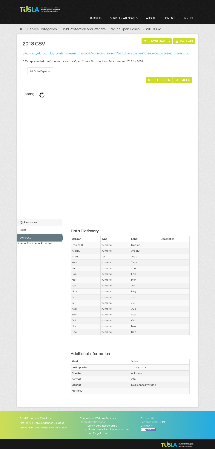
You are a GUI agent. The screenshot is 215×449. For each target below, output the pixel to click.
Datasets (95, 18)
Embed (182, 80)
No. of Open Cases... (125, 29)
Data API (184, 41)
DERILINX (160, 422)
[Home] (21, 29)
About (150, 18)
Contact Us (147, 418)
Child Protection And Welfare (84, 29)
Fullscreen (159, 80)
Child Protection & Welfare (35, 418)
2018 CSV (153, 29)
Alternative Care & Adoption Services (42, 423)
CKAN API (146, 425)
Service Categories (123, 18)
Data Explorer (40, 71)
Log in (188, 18)
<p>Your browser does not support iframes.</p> (107, 151)
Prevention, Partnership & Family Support (44, 427)
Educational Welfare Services (98, 418)
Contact (169, 18)
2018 (23, 230)
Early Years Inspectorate (102, 425)
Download (154, 41)
